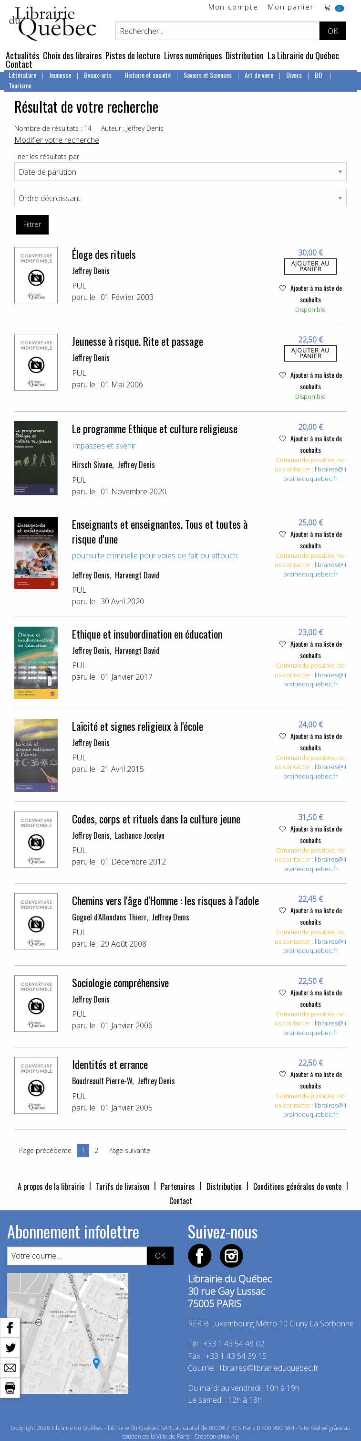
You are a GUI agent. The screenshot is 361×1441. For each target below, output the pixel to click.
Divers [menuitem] (294, 75)
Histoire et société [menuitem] (147, 75)
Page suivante (129, 1150)
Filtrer (32, 224)
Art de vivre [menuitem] (259, 75)
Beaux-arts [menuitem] (98, 75)
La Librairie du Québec (303, 55)
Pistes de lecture (132, 55)
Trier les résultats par (46, 156)
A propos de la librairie (51, 1186)
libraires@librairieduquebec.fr (314, 474)
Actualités (22, 55)
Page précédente (45, 1150)
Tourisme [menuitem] (20, 85)
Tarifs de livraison (122, 1186)
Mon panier (291, 7)
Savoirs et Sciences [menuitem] (208, 75)
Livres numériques (193, 55)
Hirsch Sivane (92, 464)
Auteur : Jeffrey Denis (132, 128)
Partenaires (178, 1186)
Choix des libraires (72, 55)
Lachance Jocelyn (140, 835)
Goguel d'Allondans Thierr (109, 917)
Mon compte (233, 7)
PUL (79, 285)
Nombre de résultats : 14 (53, 128)
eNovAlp (228, 1436)
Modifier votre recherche (56, 140)
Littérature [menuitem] (22, 75)
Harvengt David (137, 575)
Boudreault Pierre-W (102, 1081)
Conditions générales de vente (297, 1186)
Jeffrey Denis (91, 271)
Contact (19, 64)
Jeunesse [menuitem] (60, 75)
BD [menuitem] (319, 75)
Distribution (245, 55)
